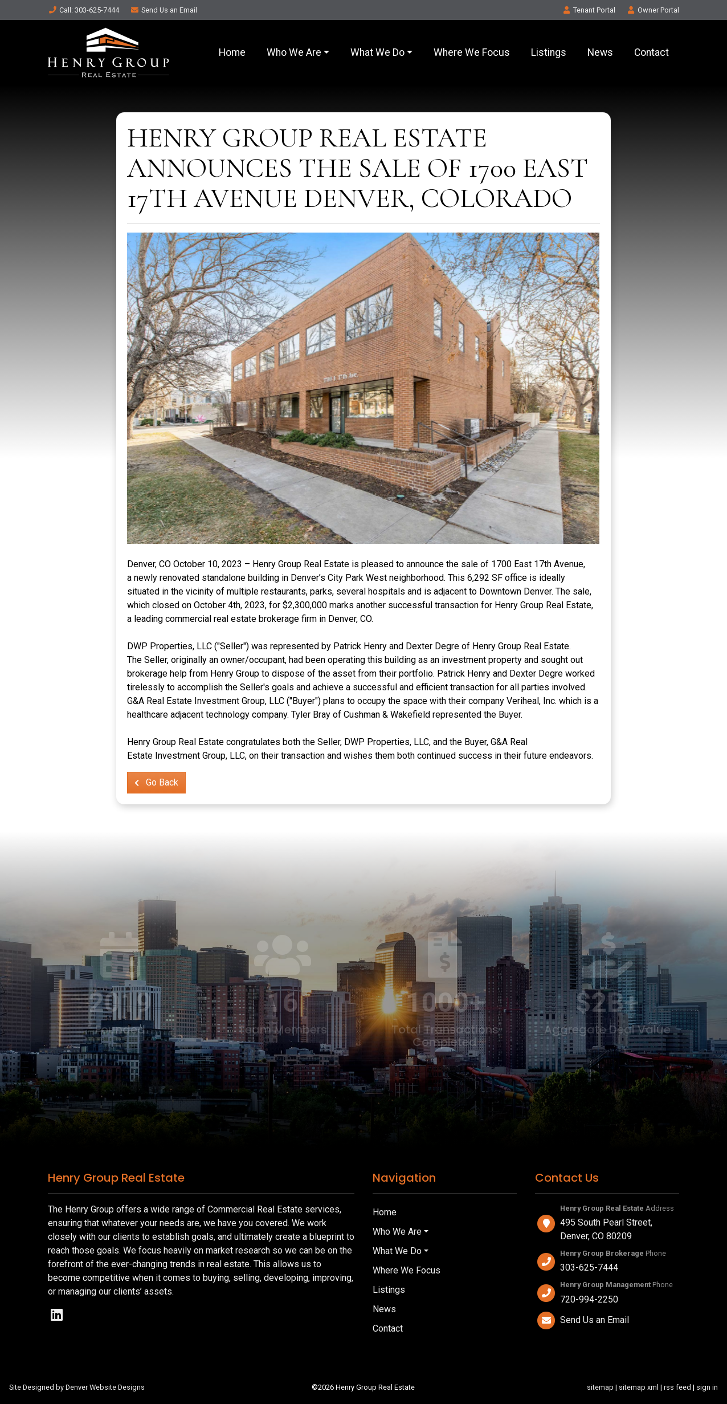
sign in (707, 1387)
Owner (652, 10)
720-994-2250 (589, 1299)
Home (232, 52)
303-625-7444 (589, 1267)
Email (163, 10)
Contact (651, 52)
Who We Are (294, 52)
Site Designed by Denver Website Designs (77, 1387)
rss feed (677, 1387)
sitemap (600, 1387)
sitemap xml (639, 1387)
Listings (548, 52)
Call (83, 10)
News (600, 52)
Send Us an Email (594, 1320)
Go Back (156, 782)
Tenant (588, 10)
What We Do (377, 52)
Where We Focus (472, 52)
